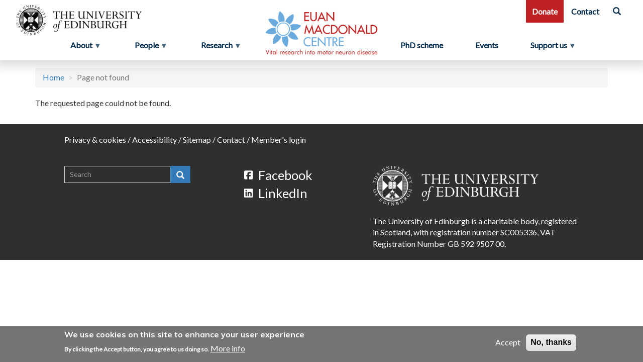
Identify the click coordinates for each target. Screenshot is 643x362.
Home (53, 77)
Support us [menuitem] (552, 47)
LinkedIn (275, 193)
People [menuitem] (148, 47)
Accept (507, 342)
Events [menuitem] (486, 45)
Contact (585, 11)
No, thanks (551, 342)
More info (227, 348)
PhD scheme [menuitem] (421, 45)
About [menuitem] (82, 47)
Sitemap (197, 139)
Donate (545, 11)
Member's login (278, 139)
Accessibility (154, 139)
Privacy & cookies (95, 139)
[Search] (617, 11)
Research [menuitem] (218, 47)
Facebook (278, 175)
